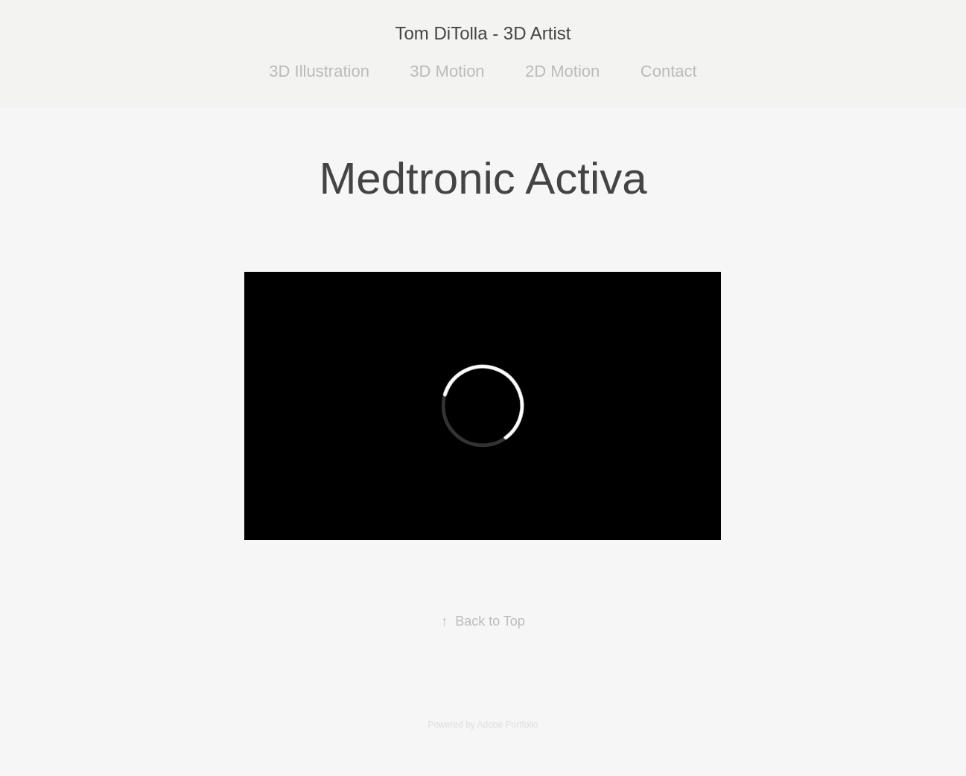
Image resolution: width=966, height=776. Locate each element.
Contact (669, 71)
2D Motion (562, 71)
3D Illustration (319, 71)
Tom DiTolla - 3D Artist (483, 33)
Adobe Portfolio (507, 724)
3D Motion (447, 71)
